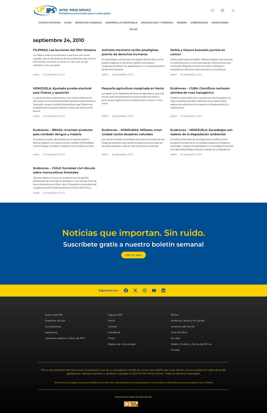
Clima (68, 22)
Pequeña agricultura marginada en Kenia (133, 88)
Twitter (112, 326)
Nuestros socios (55, 320)
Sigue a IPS (115, 314)
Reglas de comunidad (122, 344)
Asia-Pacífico (179, 332)
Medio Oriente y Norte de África (191, 344)
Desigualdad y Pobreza (157, 22)
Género (182, 22)
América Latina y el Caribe (187, 320)
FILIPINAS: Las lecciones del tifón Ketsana (64, 50)
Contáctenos (53, 326)
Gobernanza (199, 22)
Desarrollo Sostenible (121, 22)
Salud (134, 29)
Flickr (111, 338)
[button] (233, 10)
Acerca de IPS (53, 314)
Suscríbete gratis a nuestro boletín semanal (133, 244)
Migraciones (219, 22)
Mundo (175, 349)
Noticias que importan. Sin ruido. (133, 233)
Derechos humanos (88, 22)
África (174, 314)
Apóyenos (51, 332)
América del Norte (182, 326)
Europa (175, 338)
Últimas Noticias (49, 22)
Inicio (111, 320)
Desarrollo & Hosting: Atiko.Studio (133, 396)
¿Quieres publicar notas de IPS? (65, 338)
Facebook (114, 332)
